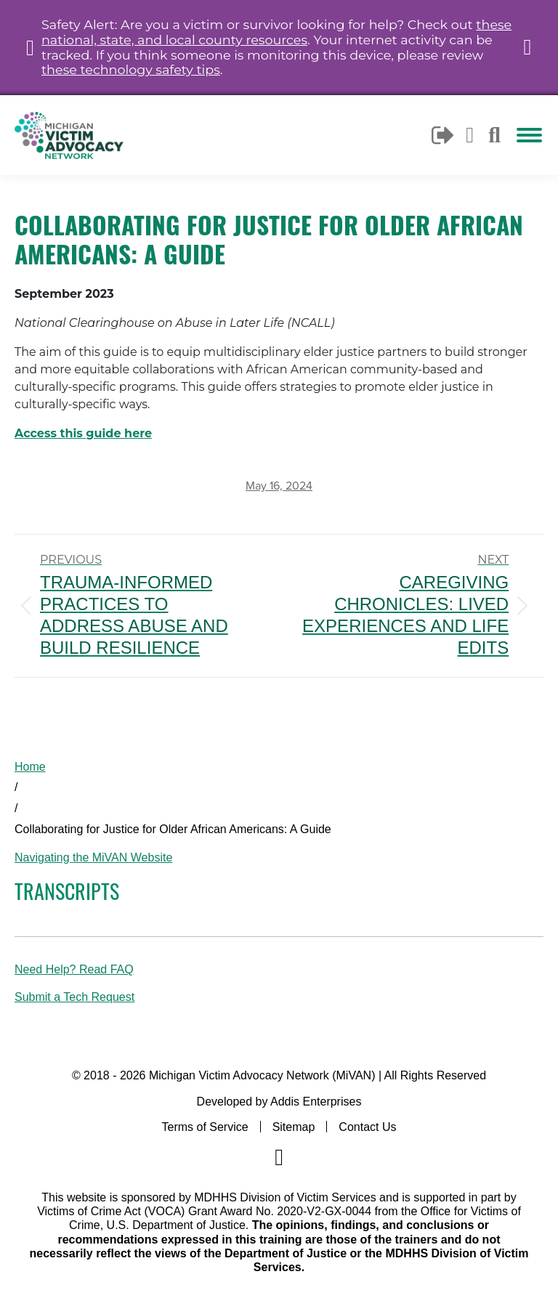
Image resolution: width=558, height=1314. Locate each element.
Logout (443, 135)
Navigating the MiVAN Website (93, 857)
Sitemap (293, 1127)
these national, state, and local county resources (276, 32)
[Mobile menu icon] (529, 135)
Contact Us (367, 1127)
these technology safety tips (130, 69)
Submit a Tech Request (74, 997)
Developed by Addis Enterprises (279, 1101)
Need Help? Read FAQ (74, 969)
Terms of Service (205, 1127)
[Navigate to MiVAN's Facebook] (279, 1157)
